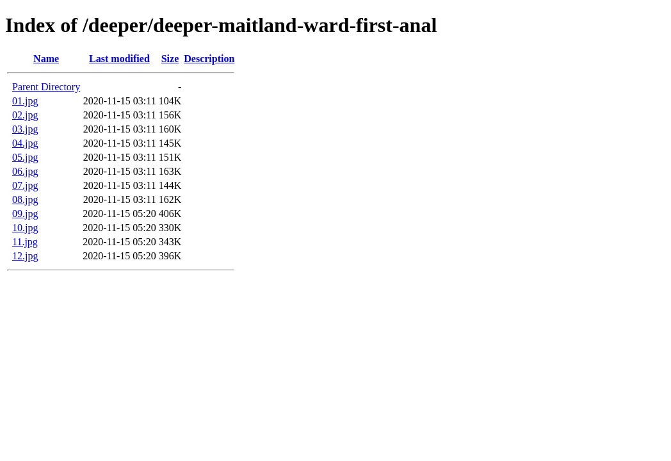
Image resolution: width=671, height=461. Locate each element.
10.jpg (25, 227)
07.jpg (25, 185)
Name (46, 58)
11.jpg (25, 241)
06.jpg (25, 171)
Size (170, 58)
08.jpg (25, 199)
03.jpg (25, 129)
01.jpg (25, 100)
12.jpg (25, 255)
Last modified (119, 58)
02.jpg (25, 114)
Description (209, 58)
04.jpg (25, 143)
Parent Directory (46, 86)
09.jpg (25, 213)
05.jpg (25, 157)
